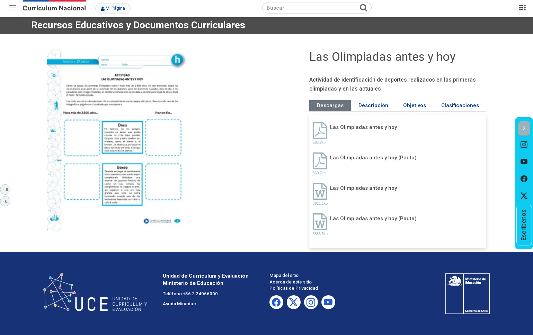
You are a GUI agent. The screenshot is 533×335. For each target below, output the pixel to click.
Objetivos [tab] (414, 105)
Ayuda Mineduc (179, 303)
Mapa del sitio (284, 275)
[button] (524, 128)
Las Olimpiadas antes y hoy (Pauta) (373, 158)
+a (6, 188)
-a (6, 200)
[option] (524, 144)
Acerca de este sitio (290, 282)
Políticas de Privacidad (293, 288)
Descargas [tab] (330, 105)
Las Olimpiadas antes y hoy (363, 127)
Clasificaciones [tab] (460, 105)
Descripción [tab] (373, 105)
